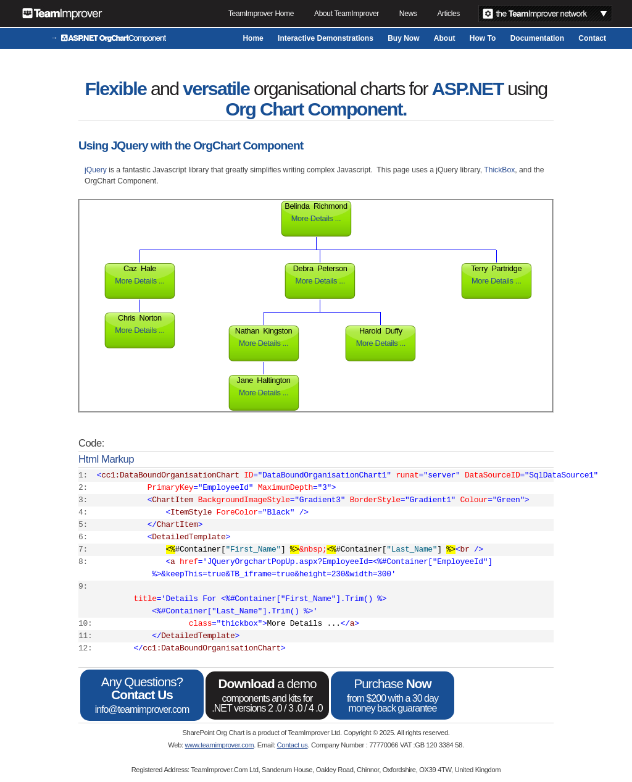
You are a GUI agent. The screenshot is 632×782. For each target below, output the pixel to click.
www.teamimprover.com (219, 745)
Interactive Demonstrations (325, 38)
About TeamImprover (346, 13)
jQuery (97, 170)
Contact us (292, 745)
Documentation (537, 38)
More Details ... (316, 218)
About (444, 38)
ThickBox (499, 170)
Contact (592, 38)
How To (483, 38)
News (408, 13)
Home (253, 38)
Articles (448, 13)
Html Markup (106, 459)
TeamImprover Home (261, 13)
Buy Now (403, 38)
